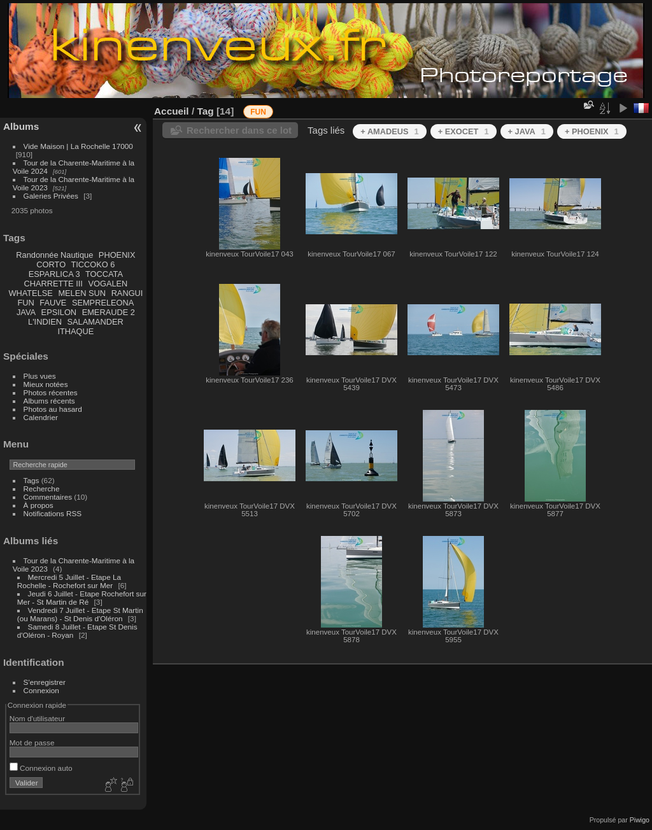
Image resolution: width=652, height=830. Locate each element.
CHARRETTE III (53, 283)
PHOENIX (117, 255)
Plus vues (40, 376)
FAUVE (52, 302)
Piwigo (639, 820)
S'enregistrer (45, 682)
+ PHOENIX (592, 131)
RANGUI (127, 293)
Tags (31, 480)
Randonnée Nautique (54, 255)
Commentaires (48, 497)
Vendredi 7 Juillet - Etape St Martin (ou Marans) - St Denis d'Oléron (80, 614)
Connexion (41, 690)
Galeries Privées (51, 196)
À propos (38, 505)
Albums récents (49, 401)
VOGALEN (107, 283)
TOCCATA (104, 274)
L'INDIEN (45, 322)
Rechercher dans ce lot (239, 130)
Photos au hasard (53, 409)
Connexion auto (41, 768)
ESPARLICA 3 (54, 274)
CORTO (51, 264)
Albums (21, 126)
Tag (205, 111)
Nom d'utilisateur (37, 718)
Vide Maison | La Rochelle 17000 (78, 146)
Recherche (42, 488)
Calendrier (41, 417)
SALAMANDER (95, 322)
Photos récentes (51, 392)
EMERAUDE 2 (108, 312)
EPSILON (58, 312)
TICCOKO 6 (93, 264)
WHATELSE (30, 293)
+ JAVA (527, 131)
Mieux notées (46, 384)
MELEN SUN (82, 293)
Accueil (171, 111)
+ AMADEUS (389, 131)
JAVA (26, 312)
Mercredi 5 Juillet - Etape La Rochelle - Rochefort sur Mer (69, 581)
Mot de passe (32, 742)
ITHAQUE (75, 331)
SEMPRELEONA (103, 302)
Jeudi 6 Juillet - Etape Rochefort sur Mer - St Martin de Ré (81, 597)
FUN (25, 302)
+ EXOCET (463, 131)
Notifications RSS (53, 513)
